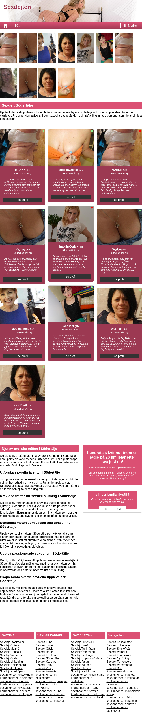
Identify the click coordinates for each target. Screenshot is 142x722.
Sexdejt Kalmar (81, 664)
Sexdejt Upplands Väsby (86, 658)
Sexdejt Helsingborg (13, 664)
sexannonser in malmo (14, 681)
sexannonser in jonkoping (52, 681)
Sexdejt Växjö (44, 668)
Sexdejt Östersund (83, 651)
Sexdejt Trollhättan (83, 648)
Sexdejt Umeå (45, 645)
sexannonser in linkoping (16, 694)
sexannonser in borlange (122, 687)
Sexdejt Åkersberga (119, 671)
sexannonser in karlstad (86, 684)
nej (119, 508)
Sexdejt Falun (80, 661)
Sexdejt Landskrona (119, 655)
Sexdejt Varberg (117, 651)
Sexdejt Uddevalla (118, 645)
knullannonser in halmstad (88, 694)
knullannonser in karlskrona (117, 709)
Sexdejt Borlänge (82, 655)
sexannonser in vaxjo (84, 691)
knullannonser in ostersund (117, 683)
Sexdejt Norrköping (12, 671)
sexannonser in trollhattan (123, 677)
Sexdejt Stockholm (12, 642)
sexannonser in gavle (49, 697)
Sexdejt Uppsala (10, 651)
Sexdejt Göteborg (11, 645)
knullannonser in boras (50, 700)
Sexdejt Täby (44, 664)
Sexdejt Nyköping (118, 658)
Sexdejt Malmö (9, 648)
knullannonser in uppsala (16, 684)
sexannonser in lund (48, 691)
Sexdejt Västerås (11, 655)
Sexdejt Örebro (10, 658)
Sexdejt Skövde (81, 668)
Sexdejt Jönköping (12, 668)
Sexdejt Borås (45, 651)
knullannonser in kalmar (122, 700)
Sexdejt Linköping (11, 661)
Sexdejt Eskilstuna (47, 655)
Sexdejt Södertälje (47, 658)
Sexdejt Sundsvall (82, 642)
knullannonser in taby (84, 687)
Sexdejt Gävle (45, 648)
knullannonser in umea (50, 694)
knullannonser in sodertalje (81, 679)
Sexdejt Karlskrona (83, 671)
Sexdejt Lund (44, 642)
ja (106, 508)
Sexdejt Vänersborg (119, 664)
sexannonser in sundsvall (87, 697)
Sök (17, 25)
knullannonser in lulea (121, 674)
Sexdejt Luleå (80, 645)
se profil (23, 199)
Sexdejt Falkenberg (119, 661)
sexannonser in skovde (121, 704)
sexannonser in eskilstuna (87, 674)
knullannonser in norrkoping (46, 686)
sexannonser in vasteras (15, 687)
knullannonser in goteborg (16, 677)
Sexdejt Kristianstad (119, 642)
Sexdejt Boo (114, 668)
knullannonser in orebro (15, 691)
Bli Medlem (131, 25)
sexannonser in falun (120, 697)
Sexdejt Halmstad (47, 671)
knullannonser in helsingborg (46, 676)
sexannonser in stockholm (16, 674)
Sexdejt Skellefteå (118, 648)
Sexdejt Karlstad (46, 661)
